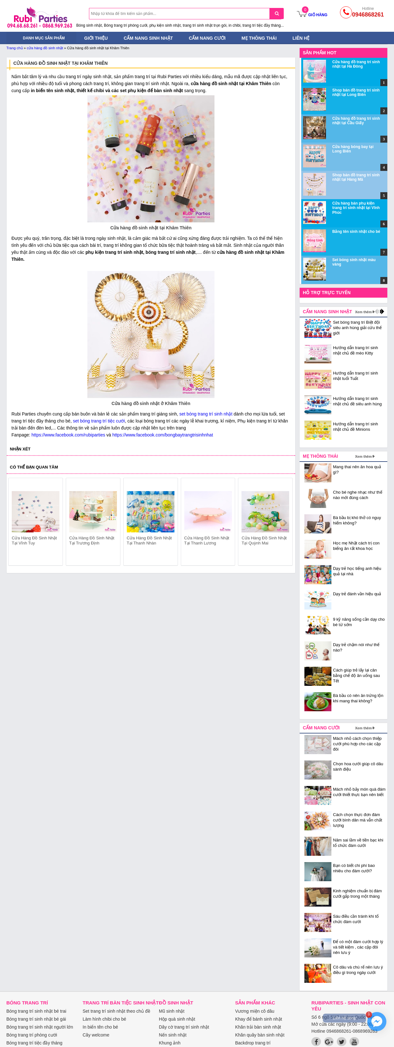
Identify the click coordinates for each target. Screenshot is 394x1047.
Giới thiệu (96, 38)
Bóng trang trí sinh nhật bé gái (36, 1019)
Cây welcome (96, 1034)
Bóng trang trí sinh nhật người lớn (39, 1027)
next (284, 523)
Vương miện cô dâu (254, 1011)
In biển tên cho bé (100, 1027)
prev (17, 523)
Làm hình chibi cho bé (104, 1019)
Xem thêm (363, 312)
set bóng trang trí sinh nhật (206, 413)
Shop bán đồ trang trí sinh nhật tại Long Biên (356, 92)
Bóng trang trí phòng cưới (31, 1034)
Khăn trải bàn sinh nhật (258, 1027)
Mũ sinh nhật (171, 1011)
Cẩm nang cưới (207, 38)
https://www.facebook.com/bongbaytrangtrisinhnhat (162, 434)
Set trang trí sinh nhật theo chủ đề (116, 1011)
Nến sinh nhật (173, 1034)
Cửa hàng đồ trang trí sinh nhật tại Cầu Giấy (356, 120)
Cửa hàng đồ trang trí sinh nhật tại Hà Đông (356, 64)
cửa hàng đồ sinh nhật (45, 48)
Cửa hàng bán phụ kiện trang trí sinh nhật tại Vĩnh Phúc (356, 208)
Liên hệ (301, 38)
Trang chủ (14, 48)
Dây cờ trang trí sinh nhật (184, 1027)
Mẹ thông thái (259, 38)
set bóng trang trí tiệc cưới (99, 420)
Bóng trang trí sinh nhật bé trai (36, 1011)
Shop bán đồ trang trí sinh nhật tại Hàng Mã (356, 177)
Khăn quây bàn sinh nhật (259, 1034)
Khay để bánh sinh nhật (258, 1019)
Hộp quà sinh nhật (177, 1019)
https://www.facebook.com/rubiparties (68, 434)
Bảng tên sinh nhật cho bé (356, 231)
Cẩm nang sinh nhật (148, 38)
